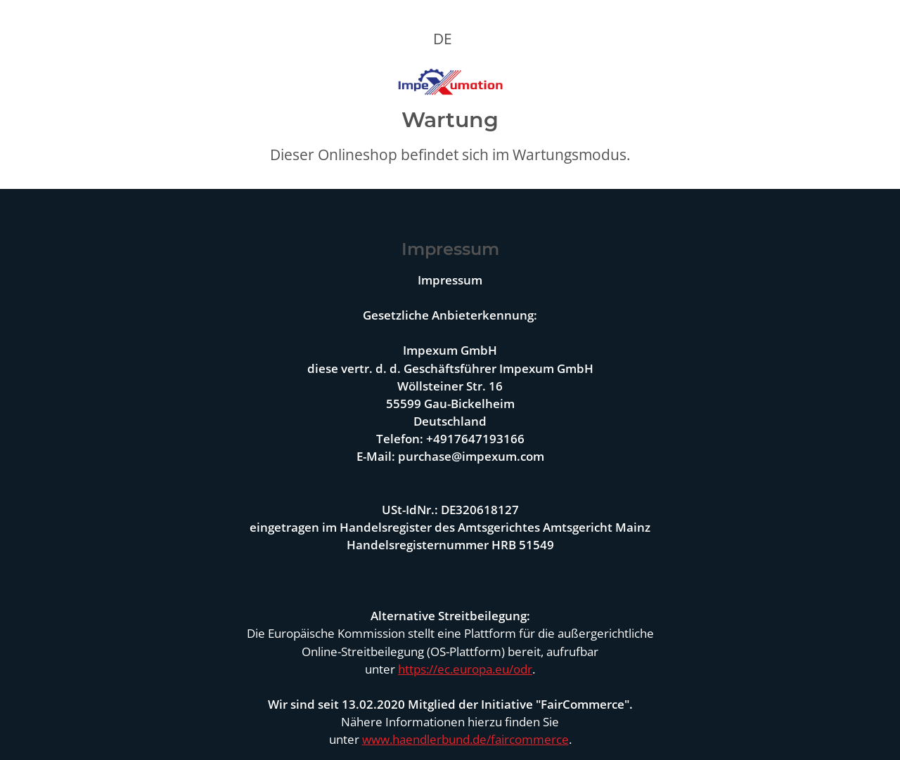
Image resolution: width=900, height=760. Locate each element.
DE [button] (442, 38)
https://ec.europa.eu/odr (465, 669)
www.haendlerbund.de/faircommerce (465, 739)
